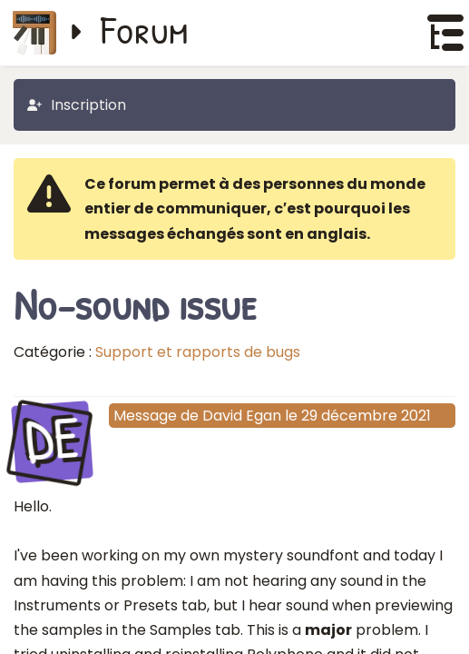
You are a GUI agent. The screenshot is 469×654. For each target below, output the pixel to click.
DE (52, 440)
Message (145, 415)
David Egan (241, 415)
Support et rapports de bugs (197, 352)
